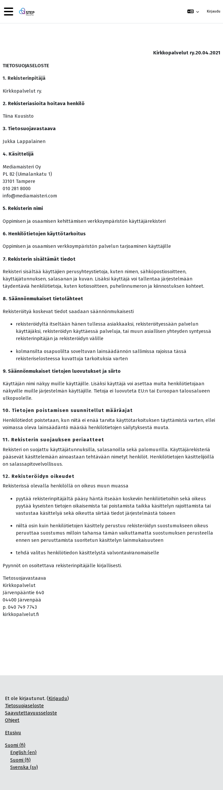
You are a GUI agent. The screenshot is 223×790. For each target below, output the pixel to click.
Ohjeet (12, 720)
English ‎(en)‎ (23, 752)
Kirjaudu (213, 11)
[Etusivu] (26, 11)
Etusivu (13, 733)
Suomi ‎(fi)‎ (15, 745)
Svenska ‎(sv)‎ (24, 767)
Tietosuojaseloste (24, 706)
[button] (193, 11)
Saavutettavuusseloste (31, 713)
